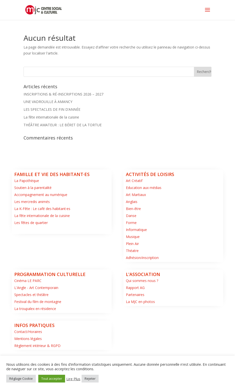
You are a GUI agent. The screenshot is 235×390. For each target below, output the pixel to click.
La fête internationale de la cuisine (51, 117)
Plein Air (132, 243)
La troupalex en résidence (35, 308)
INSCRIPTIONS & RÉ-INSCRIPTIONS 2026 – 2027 (63, 94)
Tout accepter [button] (51, 378)
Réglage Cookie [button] (21, 378)
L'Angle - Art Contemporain (36, 287)
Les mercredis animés (32, 201)
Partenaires (135, 294)
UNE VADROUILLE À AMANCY (48, 101)
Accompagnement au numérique (40, 194)
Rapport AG (135, 287)
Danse (131, 215)
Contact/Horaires (28, 331)
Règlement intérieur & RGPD (37, 345)
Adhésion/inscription (142, 257)
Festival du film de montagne (37, 301)
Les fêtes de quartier (31, 222)
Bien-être (133, 208)
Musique (133, 236)
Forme (131, 222)
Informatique (136, 229)
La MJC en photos (140, 301)
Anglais (131, 201)
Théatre (132, 250)
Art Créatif (134, 180)
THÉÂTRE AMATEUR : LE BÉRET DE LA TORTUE (63, 124)
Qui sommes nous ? (142, 280)
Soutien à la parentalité (33, 187)
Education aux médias (143, 187)
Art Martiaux (136, 194)
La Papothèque (26, 180)
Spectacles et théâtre (31, 294)
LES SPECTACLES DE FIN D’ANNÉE (52, 109)
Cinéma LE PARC (28, 280)
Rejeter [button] (90, 378)
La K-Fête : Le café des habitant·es (42, 208)
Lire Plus (73, 378)
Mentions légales (28, 338)
